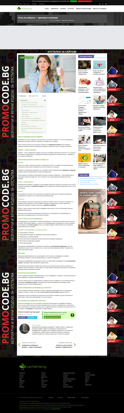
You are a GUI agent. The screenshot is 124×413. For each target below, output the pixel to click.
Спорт (42, 383)
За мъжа (21, 375)
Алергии (21, 383)
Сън (86, 383)
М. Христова (22, 96)
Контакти (41, 4)
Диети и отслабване (99, 8)
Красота (87, 379)
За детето (43, 375)
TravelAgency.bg (35, 401)
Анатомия (65, 384)
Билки (64, 383)
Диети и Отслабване (90, 375)
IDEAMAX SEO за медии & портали (27, 409)
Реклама (34, 4)
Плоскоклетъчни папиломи (30, 126)
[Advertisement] (62, 37)
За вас (47, 8)
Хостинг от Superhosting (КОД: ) (48, 409)
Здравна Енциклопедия (42, 20)
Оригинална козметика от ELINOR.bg (89, 184)
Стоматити (27, 116)
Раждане (65, 377)
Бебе (20, 379)
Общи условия (71, 397)
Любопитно (54, 8)
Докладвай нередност (52, 317)
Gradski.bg (21, 401)
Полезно (63, 8)
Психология (44, 384)
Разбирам (73, 1)
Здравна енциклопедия (83, 8)
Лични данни (85, 397)
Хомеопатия (44, 381)
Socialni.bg (27, 401)
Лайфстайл (22, 381)
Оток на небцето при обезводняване (32, 118)
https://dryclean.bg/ (84, 182)
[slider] (22, 314)
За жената (87, 373)
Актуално (71, 8)
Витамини (21, 386)
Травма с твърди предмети (31, 112)
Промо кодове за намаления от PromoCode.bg (91, 178)
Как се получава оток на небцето (30, 102)
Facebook (22, 317)
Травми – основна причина (29, 104)
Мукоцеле (25, 124)
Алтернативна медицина (69, 379)
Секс (42, 379)
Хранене (26, 114)
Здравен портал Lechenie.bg (25, 20)
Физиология (88, 384)
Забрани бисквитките (85, 1)
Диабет (87, 381)
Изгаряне (26, 110)
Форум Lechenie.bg (67, 386)
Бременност (44, 377)
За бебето (65, 375)
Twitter (31, 317)
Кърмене (87, 377)
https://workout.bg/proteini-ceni (87, 180)
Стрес (20, 384)
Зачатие (21, 377)
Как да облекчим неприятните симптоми (33, 132)
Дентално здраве (67, 381)
